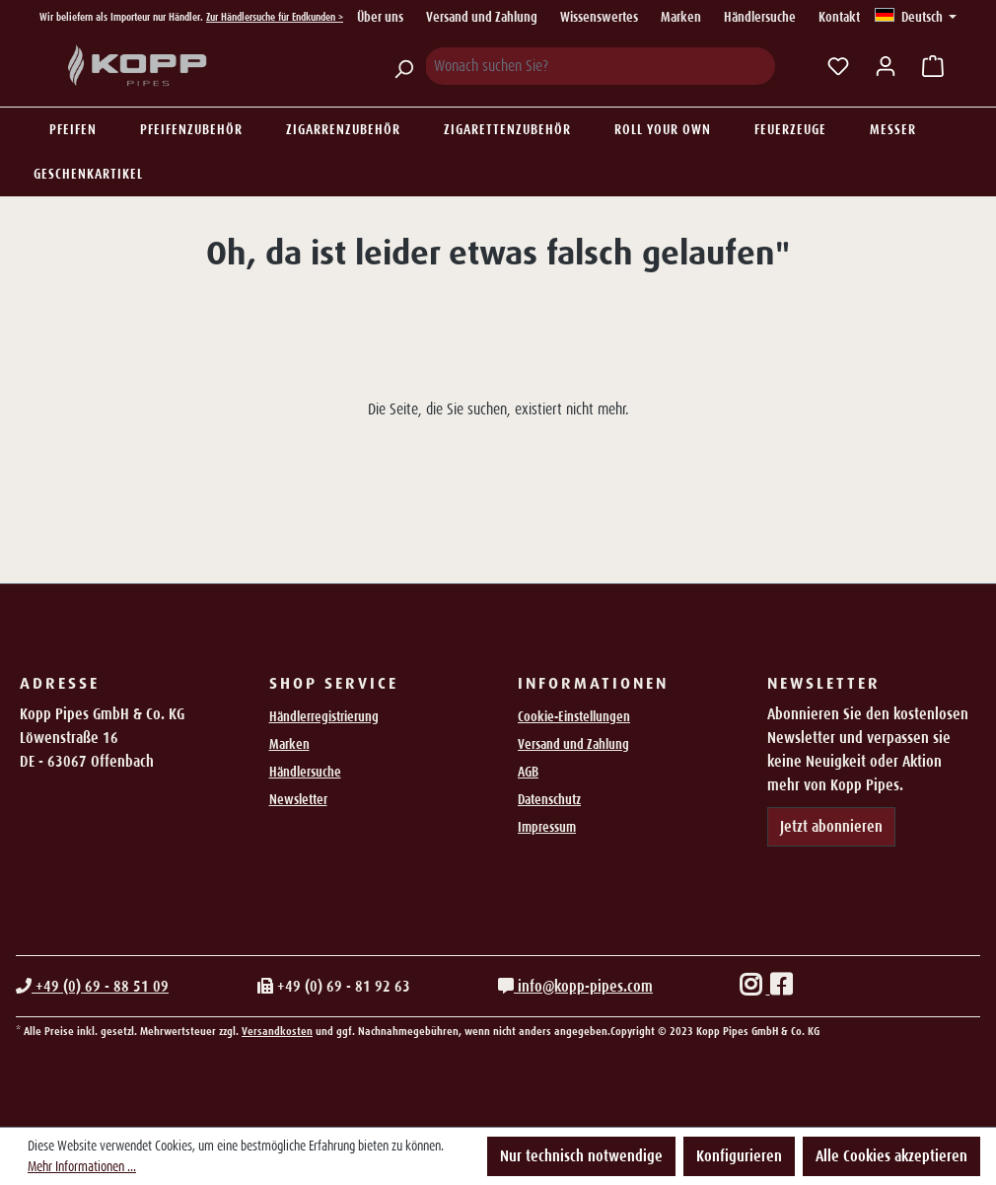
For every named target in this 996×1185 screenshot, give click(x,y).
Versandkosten (277, 1031)
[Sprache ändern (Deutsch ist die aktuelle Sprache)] (916, 17)
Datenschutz (549, 799)
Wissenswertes (599, 17)
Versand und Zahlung (481, 17)
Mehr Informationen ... (82, 1166)
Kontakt (839, 17)
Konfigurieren (739, 1156)
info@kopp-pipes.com (575, 986)
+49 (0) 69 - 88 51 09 (92, 986)
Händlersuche (760, 17)
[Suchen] (403, 66)
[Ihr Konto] (885, 66)
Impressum (547, 827)
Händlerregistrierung (324, 716)
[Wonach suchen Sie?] (600, 66)
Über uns (380, 17)
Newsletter (298, 799)
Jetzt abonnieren (831, 826)
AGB (528, 771)
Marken (681, 17)
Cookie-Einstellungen (574, 716)
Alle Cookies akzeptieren (891, 1156)
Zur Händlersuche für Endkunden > (274, 17)
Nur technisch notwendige (581, 1156)
